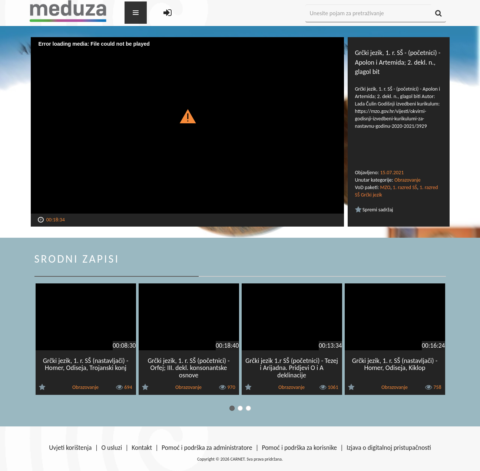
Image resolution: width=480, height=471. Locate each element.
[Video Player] (187, 125)
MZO (385, 187)
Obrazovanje (407, 180)
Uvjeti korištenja (70, 448)
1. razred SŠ (405, 187)
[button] (187, 116)
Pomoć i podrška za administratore (207, 448)
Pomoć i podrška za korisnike (299, 448)
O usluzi (112, 448)
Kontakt (142, 448)
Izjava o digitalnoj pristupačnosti (389, 448)
